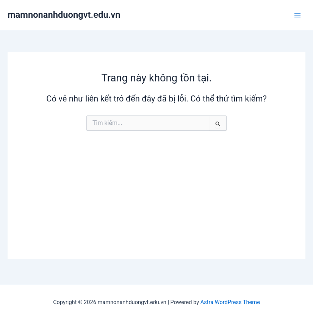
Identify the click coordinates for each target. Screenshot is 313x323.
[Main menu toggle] (297, 15)
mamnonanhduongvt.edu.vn (64, 14)
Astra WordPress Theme (230, 302)
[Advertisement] (156, 206)
